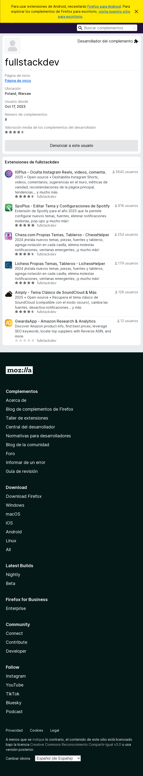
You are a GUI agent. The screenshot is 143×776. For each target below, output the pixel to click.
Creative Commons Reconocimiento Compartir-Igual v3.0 (75, 744)
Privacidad (14, 730)
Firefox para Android (104, 6)
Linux (11, 540)
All (8, 549)
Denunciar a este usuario (71, 145)
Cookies (36, 730)
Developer (16, 651)
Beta (10, 583)
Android (14, 531)
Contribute (16, 642)
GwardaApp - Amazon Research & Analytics (55, 321)
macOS (13, 514)
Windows (15, 505)
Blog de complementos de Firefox (39, 409)
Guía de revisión (22, 471)
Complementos (22, 391)
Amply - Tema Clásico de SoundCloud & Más (55, 292)
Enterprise (16, 608)
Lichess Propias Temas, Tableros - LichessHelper (60, 263)
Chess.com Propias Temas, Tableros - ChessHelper (62, 235)
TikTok (13, 693)
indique (38, 739)
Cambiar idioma (18, 758)
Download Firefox (24, 496)
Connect (14, 633)
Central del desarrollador (30, 426)
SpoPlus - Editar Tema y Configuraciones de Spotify (62, 206)
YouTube (14, 684)
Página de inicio (18, 80)
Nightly (13, 574)
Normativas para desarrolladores (38, 435)
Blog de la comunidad (27, 444)
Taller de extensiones (27, 418)
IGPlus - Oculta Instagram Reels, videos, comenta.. (61, 172)
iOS (9, 522)
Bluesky (13, 702)
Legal (54, 730)
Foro (10, 453)
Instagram (16, 676)
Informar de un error (25, 462)
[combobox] (107, 27)
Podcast (14, 711)
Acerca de (16, 400)
